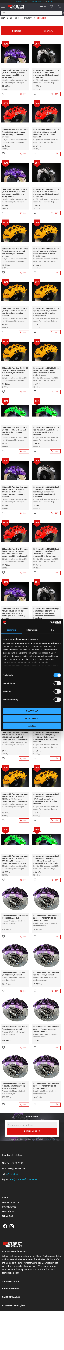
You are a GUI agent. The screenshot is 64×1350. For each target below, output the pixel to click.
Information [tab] (32, 630)
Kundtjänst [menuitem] (8, 1211)
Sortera (49, 31)
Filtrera (17, 31)
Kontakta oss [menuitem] (9, 1207)
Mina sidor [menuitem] (7, 1216)
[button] (3, 6)
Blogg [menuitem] (5, 1198)
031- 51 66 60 (12, 1174)
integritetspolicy (49, 1139)
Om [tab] (52, 630)
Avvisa (32, 726)
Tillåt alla (32, 711)
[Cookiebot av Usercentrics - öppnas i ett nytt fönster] (49, 622)
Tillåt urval (32, 718)
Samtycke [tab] (11, 630)
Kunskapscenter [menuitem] (10, 1202)
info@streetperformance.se (23, 1179)
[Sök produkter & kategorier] (31, 13)
